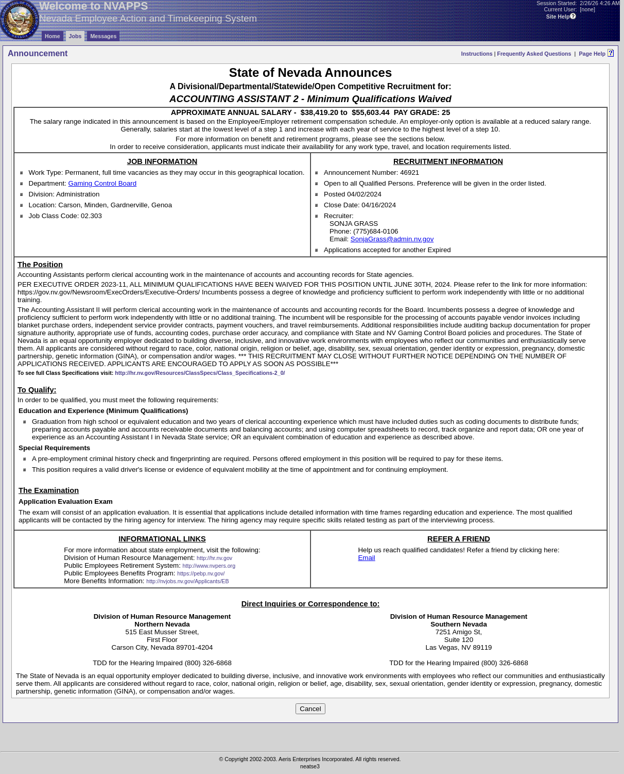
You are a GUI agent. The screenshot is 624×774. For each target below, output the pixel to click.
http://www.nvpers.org (209, 566)
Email (366, 558)
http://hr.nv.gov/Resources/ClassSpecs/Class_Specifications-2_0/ (200, 373)
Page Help (592, 54)
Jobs (75, 36)
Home (52, 36)
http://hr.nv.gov (214, 558)
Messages (103, 36)
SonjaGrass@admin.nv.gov (392, 239)
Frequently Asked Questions (534, 54)
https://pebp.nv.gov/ (200, 573)
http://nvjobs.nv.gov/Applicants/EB (187, 581)
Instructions (477, 54)
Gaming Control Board (102, 183)
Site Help (558, 16)
